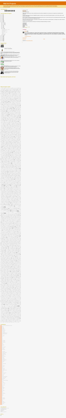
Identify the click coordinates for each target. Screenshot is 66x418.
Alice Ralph (19, 96)
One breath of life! (9, 241)
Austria (12, 108)
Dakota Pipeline (2, 137)
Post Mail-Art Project (12, 253)
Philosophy (2, 248)
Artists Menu (10, 106)
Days (18, 139)
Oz (13, 243)
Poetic (11, 251)
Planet (4, 250)
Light (13, 200)
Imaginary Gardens (13, 180)
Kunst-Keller (16, 194)
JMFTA (9, 188)
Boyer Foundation (11, 117)
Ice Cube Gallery (4, 180)
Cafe (5, 120)
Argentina (7, 101)
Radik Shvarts (12, 259)
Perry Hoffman (10, 247)
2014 (2, 35)
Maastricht (14, 204)
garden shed (11, 167)
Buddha (9, 119)
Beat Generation (4, 110)
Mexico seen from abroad (6, 224)
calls (13, 121)
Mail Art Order (18, 209)
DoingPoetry (9, 144)
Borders (13, 116)
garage (3, 167)
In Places (20, 181)
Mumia (10, 230)
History (9, 177)
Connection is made (10, 133)
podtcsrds (4, 251)
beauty (12, 110)
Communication (7, 132)
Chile (6, 127)
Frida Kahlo (14, 164)
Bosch (16, 116)
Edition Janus (7, 148)
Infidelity (19, 182)
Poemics (7, 251)
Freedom (4, 164)
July (2, 25)
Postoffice (8, 255)
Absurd (8, 94)
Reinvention (2, 263)
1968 (6, 90)
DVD (12, 146)
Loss (15, 202)
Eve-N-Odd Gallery (3, 154)
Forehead (4, 162)
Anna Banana (9, 99)
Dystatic (15, 146)
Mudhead (7, 230)
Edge (4, 148)
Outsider (7, 243)
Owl (11, 243)
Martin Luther (5, 220)
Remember (13, 263)
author (15, 108)
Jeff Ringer (2, 187)
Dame (9, 137)
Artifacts (6, 104)
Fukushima (14, 165)
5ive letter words (17, 92)
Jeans (5, 44)
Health (17, 175)
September (3, 24)
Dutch (11, 146)
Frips (6, 165)
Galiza (11, 166)
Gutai (6, 173)
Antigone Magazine (9, 100)
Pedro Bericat (14, 246)
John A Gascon (2, 189)
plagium (1, 250)
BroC (1, 118)
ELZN (5, 150)
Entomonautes (2, 152)
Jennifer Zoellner (19, 187)
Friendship (2, 165)
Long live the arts (4, 202)
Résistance (3, 265)
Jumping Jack (14, 191)
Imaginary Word (17, 180)
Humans (10, 179)
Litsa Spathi (7, 201)
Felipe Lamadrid (11, 158)
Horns (2, 178)
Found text (16, 162)
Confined (10, 132)
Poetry (17, 251)
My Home (13, 233)
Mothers (16, 229)
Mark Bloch (11, 219)
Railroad (17, 259)
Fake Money (17, 156)
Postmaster (2, 255)
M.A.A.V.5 (11, 204)
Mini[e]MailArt (13, 226)
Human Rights (6, 179)
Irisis (3, 184)
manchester (5, 217)
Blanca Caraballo (4, 114)
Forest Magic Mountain (8, 162)
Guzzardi (9, 173)
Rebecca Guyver (14, 261)
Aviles (20, 108)
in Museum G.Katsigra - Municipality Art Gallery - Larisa (12, 181)
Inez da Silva (10, 182)
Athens (14, 107)
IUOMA (9, 185)
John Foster (13, 189)
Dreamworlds (4, 146)
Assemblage (2, 107)
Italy (3, 185)
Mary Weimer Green (10, 220)
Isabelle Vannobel (7, 184)
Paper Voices (2, 245)
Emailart (12, 150)
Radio (15, 259)
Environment (14, 152)
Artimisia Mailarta (15, 104)
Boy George (8, 117)
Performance (2, 247)
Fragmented (2, 163)
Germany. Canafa (2, 169)
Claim (5, 129)
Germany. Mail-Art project (8, 169)
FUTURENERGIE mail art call (4, 65)
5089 (9, 92)
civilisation (2, 129)
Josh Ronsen (17, 190)
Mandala (8, 217)
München (12, 230)
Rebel (17, 261)
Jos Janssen (6, 190)
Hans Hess (11, 174)
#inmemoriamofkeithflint (14, 88)
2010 (2, 38)
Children (4, 127)
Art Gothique (12, 102)
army (20, 101)
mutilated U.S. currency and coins (10, 232)
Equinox (19, 152)
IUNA (6, 185)
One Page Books (17, 241)
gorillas (12, 171)
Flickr (7, 160)
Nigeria (1, 238)
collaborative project (19, 131)
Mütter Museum (16, 232)
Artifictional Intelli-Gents (10, 104)
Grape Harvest (18, 171)
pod (1, 251)
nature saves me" (11, 235)
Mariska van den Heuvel (6, 219)
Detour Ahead (4, 142)
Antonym (12, 100)
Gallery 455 (17, 166)
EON (16, 152)
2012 (17, 90)
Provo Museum (9, 257)
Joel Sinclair (14, 188)
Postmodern (5, 255)
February (4, 158)
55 (24, 27)
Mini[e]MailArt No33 (18, 226)
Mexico (2, 224)
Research (11, 264)
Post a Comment (25, 37)
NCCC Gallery (15, 235)
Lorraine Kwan (9, 202)
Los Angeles (13, 202)
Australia (9, 108)
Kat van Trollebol (6, 192)
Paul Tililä (4, 246)
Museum (16, 231)
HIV (11, 177)
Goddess (7, 171)
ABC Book (2, 94)
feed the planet (7, 158)
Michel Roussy (19, 225)
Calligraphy (11, 121)
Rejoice (4, 263)
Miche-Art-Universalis (11, 225)
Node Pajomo (2, 239)
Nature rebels (7, 235)
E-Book (17, 146)
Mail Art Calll (6, 208)
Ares (1, 101)
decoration (13, 140)
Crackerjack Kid (2, 135)
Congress (17, 132)
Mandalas (11, 217)
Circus (18, 128)
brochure (3, 118)
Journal (4, 191)
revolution (20, 265)
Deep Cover (16, 140)
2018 (2, 19)
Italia (1, 185)
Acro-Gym (11, 94)
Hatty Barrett (10, 175)
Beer (16, 110)
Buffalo (12, 119)
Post (1, 253)
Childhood (2, 127)
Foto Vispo (13, 162)
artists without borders (18, 106)
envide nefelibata (9, 152)
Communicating (2, 132)
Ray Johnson (14, 260)
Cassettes (19, 123)
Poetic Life (14, 251)
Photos (18, 248)
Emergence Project (16, 150)
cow (19, 134)
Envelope (5, 152)
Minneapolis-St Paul (9, 227)
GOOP (10, 171)
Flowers (19, 160)
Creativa (9, 135)
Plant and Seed (7, 250)
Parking (16, 245)
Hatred (7, 175)
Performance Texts (6, 247)
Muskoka (1, 232)
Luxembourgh (7, 204)
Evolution (14, 154)
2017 (2, 20)
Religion (7, 263)
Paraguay (9, 245)
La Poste (17, 195)
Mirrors (20, 227)
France (10, 163)
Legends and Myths (5, 198)
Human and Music (2, 179)
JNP (11, 188)
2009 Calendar (12, 90)
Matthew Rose (19, 221)
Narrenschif (4, 234)
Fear (1, 158)
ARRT (4, 102)
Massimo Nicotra (8, 221)
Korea (9, 194)
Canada (26, 27)
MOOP (5, 229)
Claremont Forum (8, 129)
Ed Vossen (2, 148)
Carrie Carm (2, 123)
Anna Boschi (13, 99)
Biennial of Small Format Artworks (12, 112)
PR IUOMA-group (12, 255)
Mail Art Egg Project (11, 208)
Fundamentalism (18, 165)
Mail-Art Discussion (31, 6)
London (1, 202)
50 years (4, 92)
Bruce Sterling (9, 118)
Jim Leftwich (2, 188)
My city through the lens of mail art (4, 233)
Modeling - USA (3, 34)
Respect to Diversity (10, 265)
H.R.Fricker (12, 173)
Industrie (6, 182)
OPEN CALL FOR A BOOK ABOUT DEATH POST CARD (7, 51)
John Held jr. (19, 189)
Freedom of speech (9, 164)
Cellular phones (2, 125)
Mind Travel (6, 226)
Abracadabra (5, 94)
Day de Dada (16, 139)
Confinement (13, 132)
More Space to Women (12, 229)
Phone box (10, 248)
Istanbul (19, 184)
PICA (20, 248)
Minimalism (5, 227)
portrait (9, 252)
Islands (11, 184)
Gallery (14, 166)
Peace (7, 246)
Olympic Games (5, 241)
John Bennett (6, 189)
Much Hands (4, 230)
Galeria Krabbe (4, 166)
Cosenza (17, 134)
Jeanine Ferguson (19, 186)
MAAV (16, 204)
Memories (11, 223)
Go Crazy (5, 171)
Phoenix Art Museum (6, 248)
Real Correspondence (9, 261)
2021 (2, 17)
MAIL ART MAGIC (9, 209)
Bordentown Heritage (6, 116)
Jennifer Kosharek (14, 187)
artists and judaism (2, 106)
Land (3, 196)
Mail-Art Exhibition (6, 212)
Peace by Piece (10, 246)
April (2, 27)
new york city (15, 237)
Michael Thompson (6, 225)
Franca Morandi (5, 163)
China (9, 127)
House (17, 178)
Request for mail (3, 33)
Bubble (4, 119)
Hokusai (13, 177)
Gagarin (1, 166)
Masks (4, 221)
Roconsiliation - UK (4, 30)
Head (13, 175)
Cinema (8, 128)
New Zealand (19, 237)
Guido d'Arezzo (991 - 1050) (15, 172)
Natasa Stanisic (17, 234)
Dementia (20, 140)
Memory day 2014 (18, 223)
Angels (16, 98)
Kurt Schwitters (9, 195)
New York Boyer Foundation (10, 237)
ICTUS (8, 180)
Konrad (1, 194)
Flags (1, 160)
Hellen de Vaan (4, 176)
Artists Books (6, 106)
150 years (2, 90)
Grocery (4, 172)
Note (14, 239)
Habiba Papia (15, 173)
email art (10, 150)
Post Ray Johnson (17, 253)
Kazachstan (17, 192)
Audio (16, 107)
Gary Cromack (18, 167)
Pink (17, 249)
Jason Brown (4, 186)
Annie (26, 31)
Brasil (18, 117)
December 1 (7, 140)
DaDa (13, 136)
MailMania (19, 215)
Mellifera (2, 223)
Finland (12, 159)
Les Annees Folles (18, 198)
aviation (18, 108)
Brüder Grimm (13, 118)
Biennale (7, 112)
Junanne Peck (18, 191)
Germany (17, 168)
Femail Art (17, 158)
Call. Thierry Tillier (7, 121)
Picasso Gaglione (3, 249)
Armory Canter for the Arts (16, 101)
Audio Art (19, 107)
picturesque (7, 249)
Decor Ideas (10, 140)
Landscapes (11, 196)
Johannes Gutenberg (18, 188)
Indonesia (3, 182)
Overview (9, 243)
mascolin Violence (15, 220)
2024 (2, 15)
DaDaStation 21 (16, 136)
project (14, 256)
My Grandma (10, 233)
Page (15, 243)
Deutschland (8, 142)
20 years (9, 90)
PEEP (17, 246)
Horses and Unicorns (6, 178)
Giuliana (6, 170)
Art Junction (15, 102)
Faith (12, 156)
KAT (3, 192)
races (5, 259)
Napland (1, 234)
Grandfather (15, 171)
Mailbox (13, 215)
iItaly (10, 180)
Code (3, 131)
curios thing (7, 136)
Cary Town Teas (10, 123)
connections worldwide (15, 133)
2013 (2, 36)
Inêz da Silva (15, 182)
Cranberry (6, 135)
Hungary (13, 179)
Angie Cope (19, 98)
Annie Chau (2, 100)
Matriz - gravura (14, 221)
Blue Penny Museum (17, 114)
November (3, 23)
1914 (4, 90)
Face (1, 156)
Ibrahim (1, 180)
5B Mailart (14, 92)
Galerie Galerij (8, 166)
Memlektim (8, 223)
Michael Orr (2, 225)
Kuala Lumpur (12, 194)
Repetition (6, 264)
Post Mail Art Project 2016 (7, 61)
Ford (1, 162)
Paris (14, 245)
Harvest (4, 175)
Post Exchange (7, 253)
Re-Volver (5, 261)
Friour (4, 165)
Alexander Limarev (10, 96)
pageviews (17, 243)
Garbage (5, 167)
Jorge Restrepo (2, 190)
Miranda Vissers (14, 227)
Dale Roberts (6, 137)
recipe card (19, 261)
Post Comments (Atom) (29, 40)
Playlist (17, 250)
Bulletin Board (14, 119)
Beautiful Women (8, 110)
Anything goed (18, 100)
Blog (7, 114)
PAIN (20, 243)
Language (15, 196)
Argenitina (3, 101)
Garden (8, 167)
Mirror (17, 227)
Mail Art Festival (16, 208)
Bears (1, 110)
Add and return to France (4, 32)
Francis (19, 163)
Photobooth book (14, 248)
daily (19, 136)
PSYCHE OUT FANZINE (14, 257)
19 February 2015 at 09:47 (28, 36)
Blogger (10, 114)
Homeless (19, 177)
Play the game (10, 250)
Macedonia (19, 204)
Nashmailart (10, 234)
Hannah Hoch (2, 174)
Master (11, 221)
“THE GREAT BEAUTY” (7, 88)
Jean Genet (10, 186)
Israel (16, 184)
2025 (2, 14)
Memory (14, 223)
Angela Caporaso (4, 98)
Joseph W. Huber (13, 190)
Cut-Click (10, 136)
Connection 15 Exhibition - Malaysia (6, 29)
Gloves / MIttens (18, 170)
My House (16, 233)
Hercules (6, 177)
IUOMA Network (17, 185)
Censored (6, 125)
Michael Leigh (18, 224)
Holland (16, 177)
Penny (19, 246)
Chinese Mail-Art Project (17, 127)
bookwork (2, 116)
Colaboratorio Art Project (9, 131)
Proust (6, 257)
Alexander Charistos (5, 96)
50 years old (7, 92)
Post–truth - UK (2, 59)
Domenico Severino (14, 144)
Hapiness (14, 174)
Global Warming (14, 170)
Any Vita (15, 100)
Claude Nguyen (18, 129)
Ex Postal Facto (18, 154)
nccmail (19, 235)
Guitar (4, 173)
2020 (2, 18)
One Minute (13, 241)
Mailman (16, 215)
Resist (14, 264)
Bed (14, 110)
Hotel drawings (13, 178)
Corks (1, 134)
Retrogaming (14, 265)
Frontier (9, 165)
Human (19, 178)
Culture (1, 136)
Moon (3, 229)
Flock (9, 160)
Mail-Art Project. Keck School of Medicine (10, 213)
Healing (15, 175)
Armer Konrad (11, 101)
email (7, 150)
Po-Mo (20, 250)
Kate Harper (10, 192)
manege (17, 217)
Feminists (20, 158)
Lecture (1, 198)
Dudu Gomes (8, 146)
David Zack (2, 139)
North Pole (9, 239)
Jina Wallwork (6, 188)
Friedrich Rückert (18, 164)
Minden (9, 226)
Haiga (20, 173)
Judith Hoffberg (10, 191)
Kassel (1, 192)
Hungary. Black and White (18, 179)
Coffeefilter (5, 131)
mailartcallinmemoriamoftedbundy (4, 215)
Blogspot (13, 114)
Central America (12, 125)
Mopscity (8, 229)
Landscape (8, 196)
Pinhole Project (14, 249)
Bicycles (4, 112)
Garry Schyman (14, 167)
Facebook (8, 156)
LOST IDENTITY (18, 202)
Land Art (5, 196)
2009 (2, 39)
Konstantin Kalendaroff (5, 194)
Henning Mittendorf (18, 176)
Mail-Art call (14, 211)
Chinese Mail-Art (12, 127)
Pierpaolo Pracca (10, 249)
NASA (7, 234)
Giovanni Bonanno (2, 170)
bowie (5, 117)
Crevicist (17, 135)
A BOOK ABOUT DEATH (6, 93)
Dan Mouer (17, 137)
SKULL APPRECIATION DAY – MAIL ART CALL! (10, 67)
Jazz (7, 186)
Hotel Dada (10, 178)
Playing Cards (14, 250)
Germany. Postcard (14, 169)
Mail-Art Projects (18, 213)
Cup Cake (4, 136)
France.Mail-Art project (15, 163)
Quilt (1, 259)
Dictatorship (16, 142)
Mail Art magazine (4, 209)
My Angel (20, 232)
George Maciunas (4, 168)
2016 (2, 21)
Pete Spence (18, 247)
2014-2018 (19, 90)
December (3, 22)
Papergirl (6, 245)
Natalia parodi (13, 234)
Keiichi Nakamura (5, 193)
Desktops (1, 142)
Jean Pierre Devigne (14, 186)
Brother (6, 118)
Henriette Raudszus (3, 177)
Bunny (17, 119)
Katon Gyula (14, 192)
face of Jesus (4, 156)
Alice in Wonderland (15, 96)
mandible (14, 217)
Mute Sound (4, 232)
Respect (6, 265)
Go (2, 171)
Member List (5, 223)
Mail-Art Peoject (10, 212)
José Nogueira (9, 190)
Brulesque (17, 118)
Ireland (1, 184)
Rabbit (3, 259)
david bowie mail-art (10, 138)
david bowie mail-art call (15, 138)
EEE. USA (19, 148)
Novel (19, 239)
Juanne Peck (6, 191)
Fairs (10, 156)
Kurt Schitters (5, 195)
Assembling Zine (5, 107)
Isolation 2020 (14, 184)
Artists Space (13, 106)
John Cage (10, 189)
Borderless (10, 116)
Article (3, 104)
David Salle (19, 138)
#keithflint (19, 88)
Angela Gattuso (12, 98)
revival (17, 265)
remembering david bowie (18, 263)
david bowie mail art (5, 138)
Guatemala (10, 172)
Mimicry (3, 226)
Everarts (7, 154)
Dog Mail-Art (3, 144)
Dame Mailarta (13, 137)
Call (13, 120)
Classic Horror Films (13, 129)
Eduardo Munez (11, 148)
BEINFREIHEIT (19, 110)
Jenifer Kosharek (9, 187)
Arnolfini (2, 102)
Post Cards (4, 253)
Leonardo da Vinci (10, 198)
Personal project (14, 247)
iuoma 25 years (13, 185)
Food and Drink (3, 31)
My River (19, 233)
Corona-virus (6, 134)
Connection (19, 132)
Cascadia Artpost (15, 123)
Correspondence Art (13, 134)
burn (19, 119)
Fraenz (19, 162)
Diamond (11, 142)
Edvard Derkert (15, 148)
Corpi (9, 134)
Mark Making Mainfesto (15, 219)
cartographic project (6, 123)
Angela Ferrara (8, 98)
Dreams (1, 146)
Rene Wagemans (2, 264)
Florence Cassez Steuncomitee (14, 160)
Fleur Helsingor (4, 160)
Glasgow (8, 170)
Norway (12, 239)
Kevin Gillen (18, 193)
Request (9, 264)
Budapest (7, 119)
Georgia (8, 168)
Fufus (11, 165)
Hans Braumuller (7, 174)
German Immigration (12, 168)
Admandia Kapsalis (18, 94)
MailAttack (10, 215)
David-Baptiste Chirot (7, 139)
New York (5, 237)
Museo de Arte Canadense (11, 231)
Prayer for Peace (19, 255)
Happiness (17, 174)
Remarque (10, 263)
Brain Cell (15, 117)
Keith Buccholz (13, 193)
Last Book (18, 196)
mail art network (14, 209)
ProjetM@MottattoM (3, 257)
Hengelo (7, 176)
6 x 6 (20, 92)
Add (14, 94)
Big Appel (18, 112)
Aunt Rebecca (5, 108)
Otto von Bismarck (3, 243)
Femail (14, 158)
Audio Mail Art (2, 108)
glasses (11, 170)
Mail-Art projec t (15, 212)
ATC (12, 107)
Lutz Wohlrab (2, 204)
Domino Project (18, 144)
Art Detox (9, 102)
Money (11, 228)
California (11, 120)
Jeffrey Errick (5, 187)
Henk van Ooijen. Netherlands (12, 176)
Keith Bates (9, 193)
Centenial (9, 125)
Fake (14, 156)
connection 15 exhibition (4, 133)
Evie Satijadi (10, 154)
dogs (6, 144)
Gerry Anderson (18, 169)
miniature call (2, 227)
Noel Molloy (6, 239)
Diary (13, 142)
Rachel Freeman (8, 259)
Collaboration (14, 131)
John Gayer (16, 189)
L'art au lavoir (13, 195)
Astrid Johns (9, 107)
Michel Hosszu (15, 225)
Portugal (14, 252)
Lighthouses (16, 200)
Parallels (12, 245)
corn (3, 134)
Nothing (17, 239)
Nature (3, 235)
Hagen (18, 173)
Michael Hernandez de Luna (13, 224)
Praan (15, 255)
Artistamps (18, 105)
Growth (6, 172)
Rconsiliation (2, 261)
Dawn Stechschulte (12, 139)
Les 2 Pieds (14, 198)
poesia (9, 251)
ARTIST (19, 104)
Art (6, 102)
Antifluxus (5, 100)
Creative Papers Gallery (12, 135)
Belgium (4, 111)
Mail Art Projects (9, 4)
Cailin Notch (8, 120)
